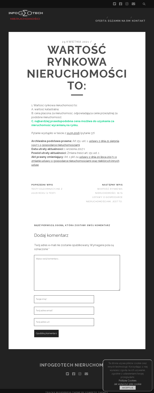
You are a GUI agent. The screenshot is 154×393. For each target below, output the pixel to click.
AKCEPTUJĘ (127, 388)
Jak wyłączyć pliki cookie (127, 384)
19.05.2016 (73, 130)
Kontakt (139, 14)
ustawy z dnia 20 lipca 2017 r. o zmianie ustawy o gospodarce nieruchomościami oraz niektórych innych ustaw (75, 157)
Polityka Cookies (127, 380)
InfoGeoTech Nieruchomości (77, 361)
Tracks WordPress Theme (63, 389)
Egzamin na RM (120, 14)
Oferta (101, 14)
